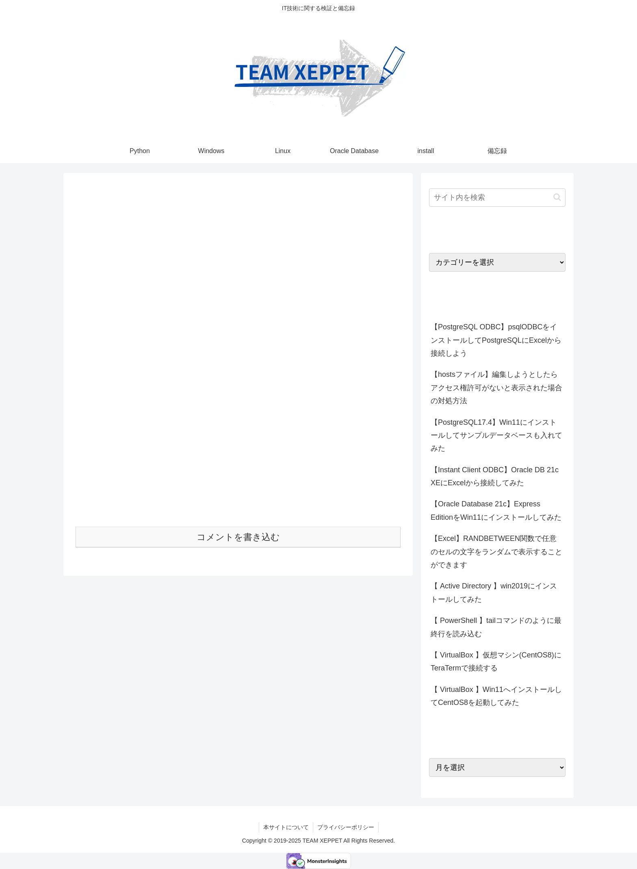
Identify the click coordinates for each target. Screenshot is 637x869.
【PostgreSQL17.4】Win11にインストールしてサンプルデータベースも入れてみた (496, 435)
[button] (557, 197)
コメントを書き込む (238, 537)
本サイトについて (286, 827)
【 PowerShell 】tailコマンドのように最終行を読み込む (496, 627)
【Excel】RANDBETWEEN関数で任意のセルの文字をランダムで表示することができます (496, 551)
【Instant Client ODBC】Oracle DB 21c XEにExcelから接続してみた (495, 476)
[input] (497, 197)
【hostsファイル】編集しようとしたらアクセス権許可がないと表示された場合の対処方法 (496, 387)
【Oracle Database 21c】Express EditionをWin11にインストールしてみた (496, 510)
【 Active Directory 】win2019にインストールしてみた (494, 592)
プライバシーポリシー (345, 827)
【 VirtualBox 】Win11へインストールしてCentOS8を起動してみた (496, 696)
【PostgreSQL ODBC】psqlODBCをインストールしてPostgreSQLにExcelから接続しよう (496, 340)
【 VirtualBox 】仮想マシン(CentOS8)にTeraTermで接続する (496, 661)
